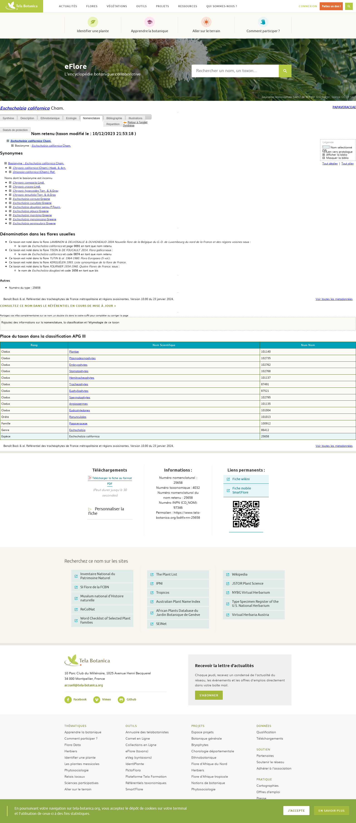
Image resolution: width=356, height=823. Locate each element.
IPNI (157, 583)
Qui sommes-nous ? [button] (221, 6)
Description (27, 118)
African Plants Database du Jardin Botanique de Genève (175, 613)
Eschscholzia (13, 108)
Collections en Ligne (141, 744)
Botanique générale (206, 738)
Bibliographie (114, 118)
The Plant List (164, 574)
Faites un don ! (331, 6)
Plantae (74, 351)
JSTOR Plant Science (244, 583)
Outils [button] (141, 6)
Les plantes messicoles (81, 763)
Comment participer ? (263, 31)
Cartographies (268, 785)
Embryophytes (78, 365)
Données (264, 726)
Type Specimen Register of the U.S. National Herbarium (252, 604)
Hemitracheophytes (81, 377)
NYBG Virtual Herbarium (248, 593)
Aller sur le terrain (206, 31)
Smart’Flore (134, 789)
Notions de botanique (208, 782)
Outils (131, 726)
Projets (198, 726)
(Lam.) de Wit (286, 97)
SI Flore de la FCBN (92, 587)
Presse (261, 798)
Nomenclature (91, 118)
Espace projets (202, 732)
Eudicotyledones (79, 410)
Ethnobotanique (50, 118)
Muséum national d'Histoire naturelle (99, 598)
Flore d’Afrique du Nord (209, 763)
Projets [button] (162, 6)
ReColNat (85, 609)
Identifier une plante (93, 31)
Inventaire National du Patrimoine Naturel (95, 576)
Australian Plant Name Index (175, 602)
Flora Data (72, 744)
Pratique (264, 779)
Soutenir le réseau (270, 762)
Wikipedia (236, 574)
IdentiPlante (135, 763)
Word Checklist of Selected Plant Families (103, 620)
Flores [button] (91, 6)
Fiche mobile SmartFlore (239, 490)
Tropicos (160, 593)
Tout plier (347, 163)
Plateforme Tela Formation (146, 776)
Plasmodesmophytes (82, 358)
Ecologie (71, 118)
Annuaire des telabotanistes (147, 732)
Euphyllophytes (78, 391)
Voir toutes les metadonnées (334, 299)
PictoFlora (133, 770)
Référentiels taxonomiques (146, 782)
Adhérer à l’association (274, 768)
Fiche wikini (238, 479)
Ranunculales (77, 417)
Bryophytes (199, 744)
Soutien (263, 749)
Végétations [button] (117, 6)
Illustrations (135, 118)
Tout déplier (330, 163)
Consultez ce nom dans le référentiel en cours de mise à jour (56, 305)
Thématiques (75, 726)
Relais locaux (74, 776)
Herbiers (70, 751)
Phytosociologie (76, 770)
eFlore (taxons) (137, 751)
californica (38, 108)
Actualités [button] (68, 6)
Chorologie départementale (212, 751)
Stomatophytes (78, 371)
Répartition (113, 124)
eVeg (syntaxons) (139, 757)
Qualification (266, 732)
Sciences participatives (81, 782)
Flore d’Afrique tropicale (209, 776)
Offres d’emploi (268, 791)
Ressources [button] (187, 6)
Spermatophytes (79, 397)
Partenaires (265, 755)
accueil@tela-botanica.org (83, 685)
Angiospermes (78, 404)
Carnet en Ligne (138, 738)
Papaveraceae (344, 107)
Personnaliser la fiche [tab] (106, 511)
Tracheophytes (78, 384)
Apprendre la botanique (149, 31)
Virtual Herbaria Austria (247, 615)
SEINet (159, 624)
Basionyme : (36, 163)
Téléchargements (270, 738)
